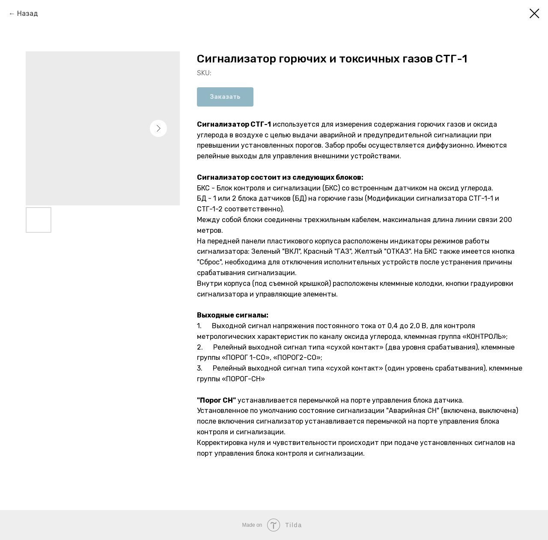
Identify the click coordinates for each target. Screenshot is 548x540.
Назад (27, 13)
